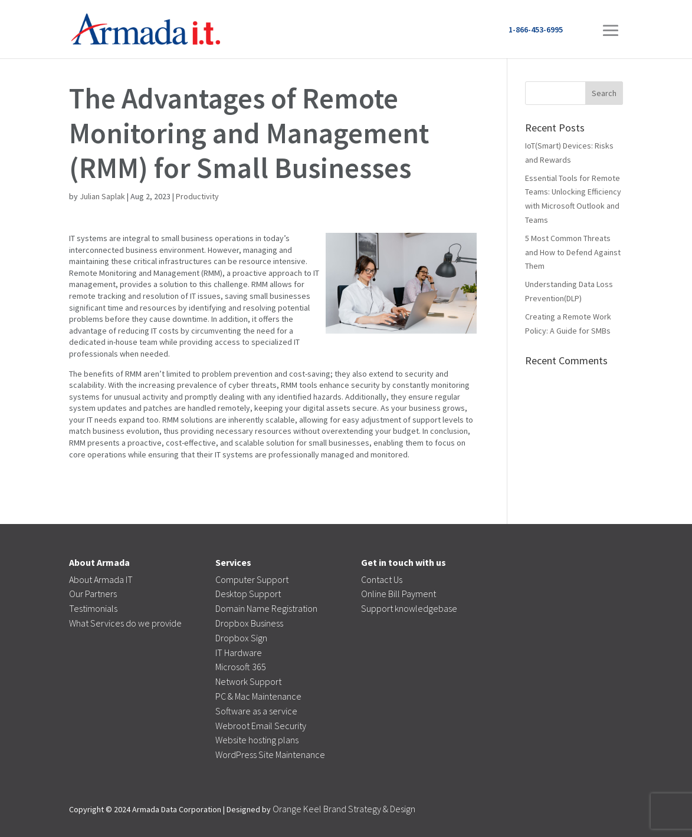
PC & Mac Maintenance (258, 696)
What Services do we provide (125, 623)
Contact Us (381, 579)
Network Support (248, 681)
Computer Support (251, 579)
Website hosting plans (257, 740)
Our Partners (93, 593)
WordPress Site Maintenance (270, 754)
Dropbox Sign (241, 638)
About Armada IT (101, 579)
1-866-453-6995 (536, 29)
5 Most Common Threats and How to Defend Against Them (573, 252)
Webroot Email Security (260, 725)
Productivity (197, 196)
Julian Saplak (102, 196)
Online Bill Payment (398, 593)
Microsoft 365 (240, 667)
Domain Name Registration (266, 608)
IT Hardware (238, 652)
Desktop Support (248, 593)
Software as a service (256, 711)
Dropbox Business (249, 623)
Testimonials (93, 608)
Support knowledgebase (409, 608)
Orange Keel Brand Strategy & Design (344, 809)
